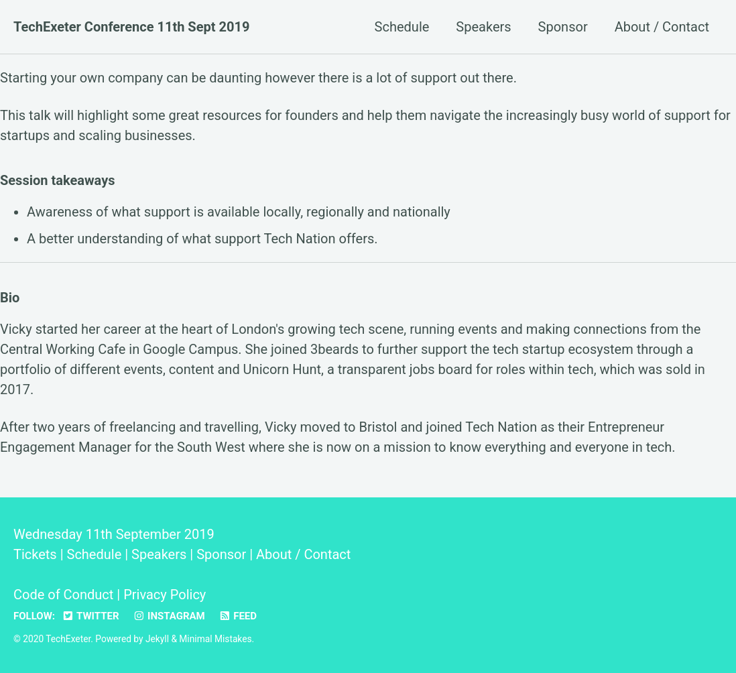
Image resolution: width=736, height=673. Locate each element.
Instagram (169, 616)
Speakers (483, 27)
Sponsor (563, 27)
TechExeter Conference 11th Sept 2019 (131, 27)
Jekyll (157, 638)
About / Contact (662, 27)
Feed (238, 616)
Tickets (35, 554)
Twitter (90, 616)
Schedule (402, 27)
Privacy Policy (164, 595)
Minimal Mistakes (215, 638)
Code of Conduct (63, 595)
